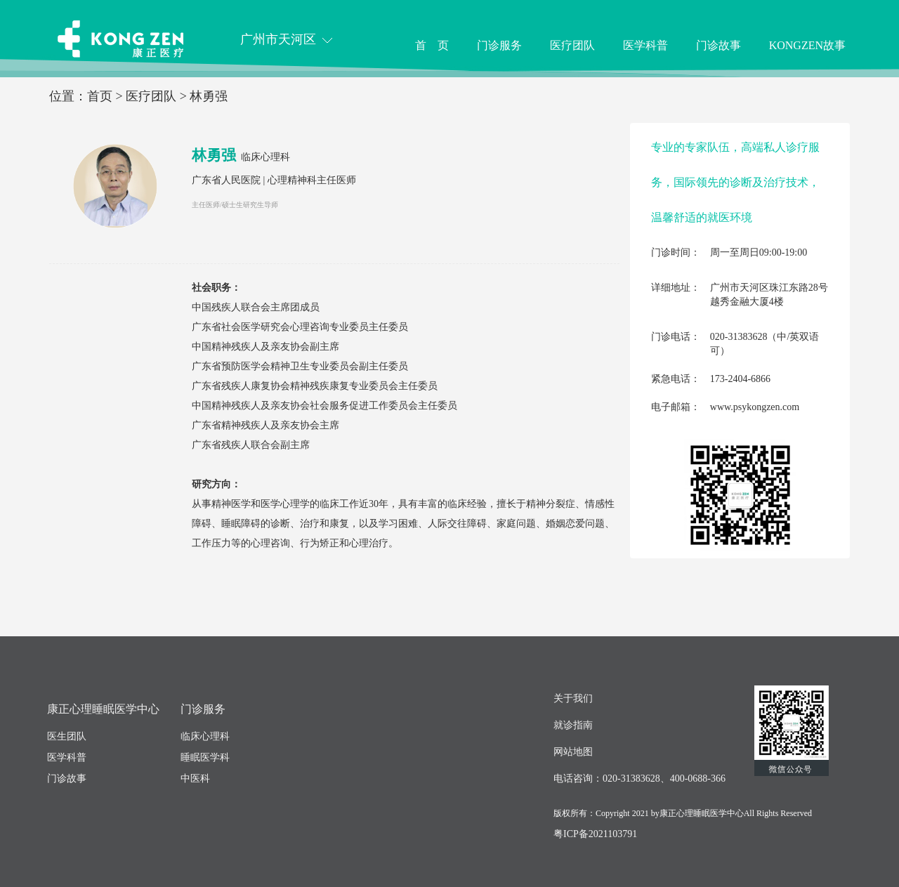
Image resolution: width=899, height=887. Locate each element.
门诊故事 (718, 45)
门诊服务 (499, 45)
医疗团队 (572, 45)
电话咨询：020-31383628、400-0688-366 (639, 778)
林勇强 (209, 96)
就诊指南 (573, 725)
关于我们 (573, 698)
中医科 (195, 778)
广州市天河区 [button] (286, 39)
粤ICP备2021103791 (595, 834)
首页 (99, 96)
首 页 (432, 45)
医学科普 (645, 45)
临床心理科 (265, 157)
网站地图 (573, 752)
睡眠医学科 (205, 757)
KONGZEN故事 (807, 45)
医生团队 (66, 736)
